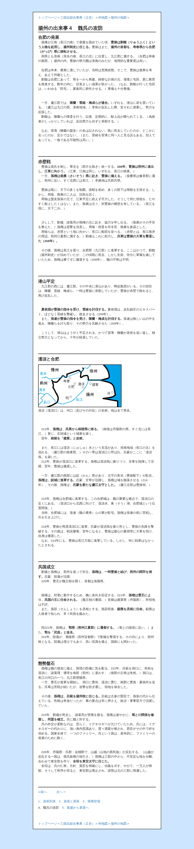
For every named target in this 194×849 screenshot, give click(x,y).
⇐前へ (42, 792)
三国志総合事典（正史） (77, 17)
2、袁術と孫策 (69, 801)
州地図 (103, 17)
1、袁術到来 (47, 801)
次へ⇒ (61, 792)
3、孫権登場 (91, 801)
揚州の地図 (119, 17)
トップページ (47, 17)
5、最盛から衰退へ (75, 807)
